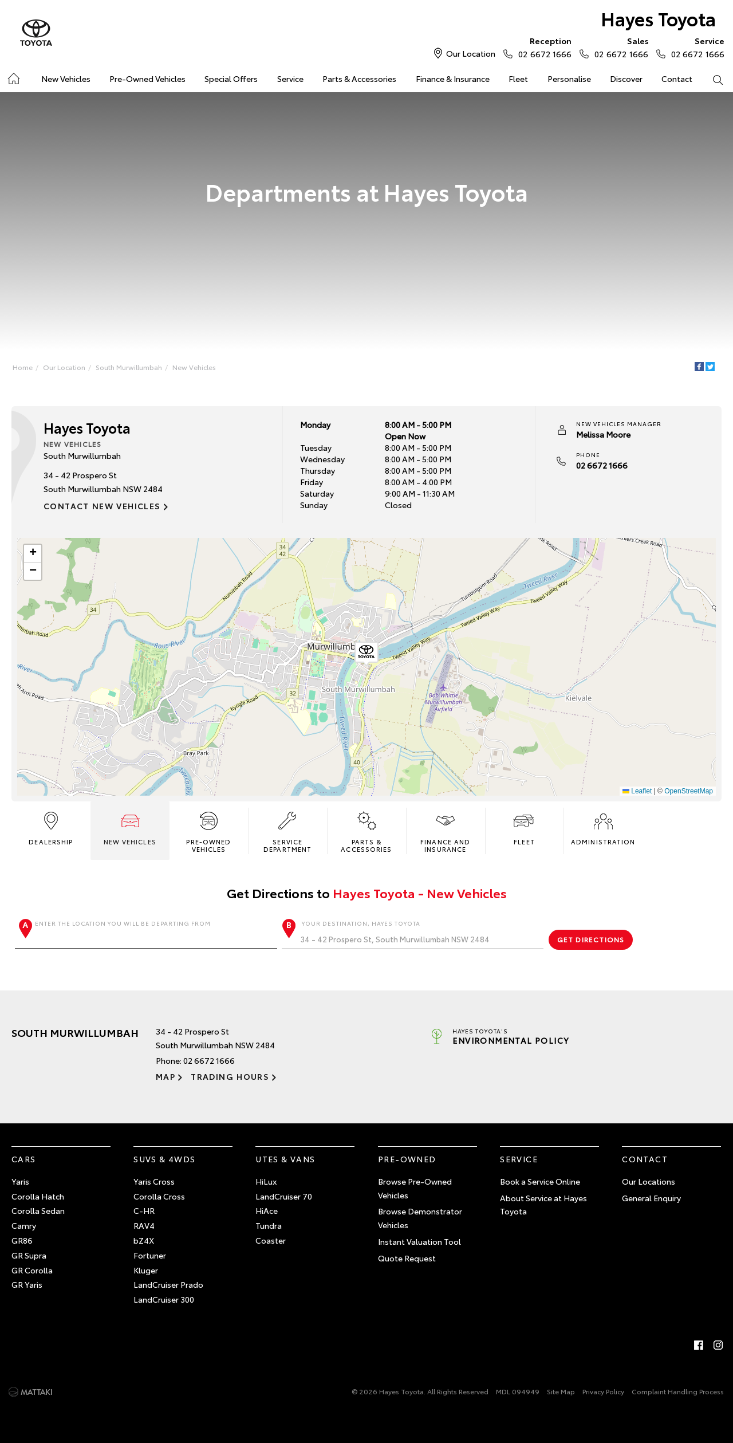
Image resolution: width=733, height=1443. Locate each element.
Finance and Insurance (445, 831)
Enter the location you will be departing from (146, 934)
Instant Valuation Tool (419, 1241)
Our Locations (648, 1181)
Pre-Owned (407, 1159)
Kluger (145, 1270)
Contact (676, 78)
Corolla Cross (159, 1196)
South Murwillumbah (129, 367)
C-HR (144, 1210)
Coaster (270, 1240)
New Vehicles (65, 78)
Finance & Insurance (453, 78)
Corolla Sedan (38, 1210)
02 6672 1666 (542, 47)
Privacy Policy (603, 1391)
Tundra (268, 1225)
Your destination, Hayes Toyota (413, 934)
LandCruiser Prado (168, 1284)
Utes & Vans (285, 1159)
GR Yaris (26, 1284)
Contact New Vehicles (102, 506)
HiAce (266, 1210)
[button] (366, 654)
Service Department (287, 831)
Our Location (470, 53)
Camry (23, 1225)
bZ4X (143, 1240)
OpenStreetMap (688, 791)
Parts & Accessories (359, 78)
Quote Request (407, 1258)
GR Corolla (32, 1270)
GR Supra (28, 1255)
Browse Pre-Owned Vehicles (415, 1188)
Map (165, 1076)
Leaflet (637, 791)
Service (290, 78)
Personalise (569, 78)
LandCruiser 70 (283, 1196)
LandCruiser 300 (163, 1299)
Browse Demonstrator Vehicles (420, 1217)
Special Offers (231, 78)
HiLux (266, 1181)
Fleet (518, 78)
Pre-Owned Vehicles (147, 78)
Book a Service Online (540, 1181)
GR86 (22, 1240)
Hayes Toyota (658, 18)
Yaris (20, 1181)
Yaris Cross (154, 1181)
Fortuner (149, 1255)
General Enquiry (651, 1198)
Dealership (51, 827)
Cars (23, 1159)
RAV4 (144, 1225)
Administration (603, 827)
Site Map (561, 1391)
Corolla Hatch (37, 1196)
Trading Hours (230, 1076)
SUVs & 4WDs (164, 1159)
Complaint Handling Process (678, 1391)
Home (23, 367)
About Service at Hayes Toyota (543, 1204)
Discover (626, 78)
